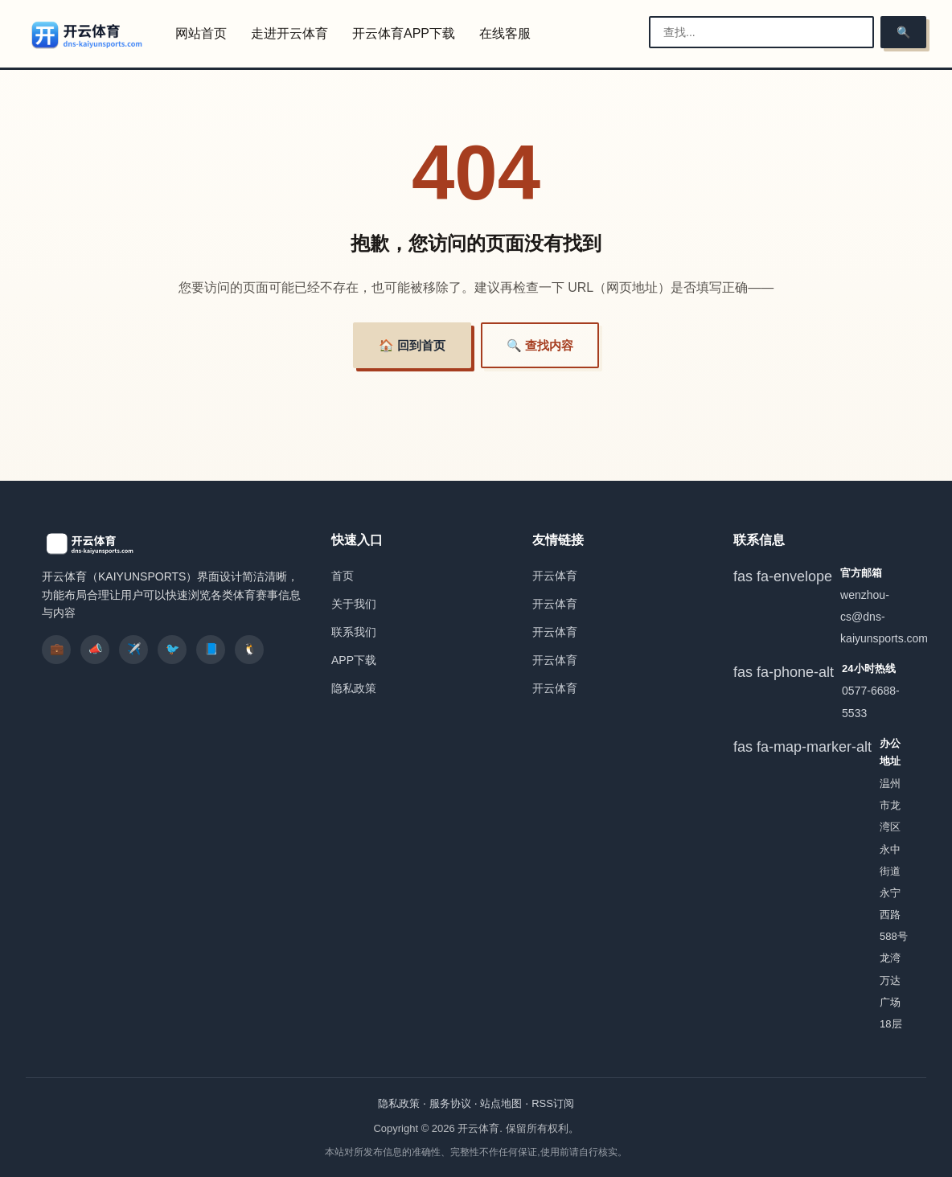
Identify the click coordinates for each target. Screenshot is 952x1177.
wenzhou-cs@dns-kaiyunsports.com (884, 616)
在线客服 (505, 33)
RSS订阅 (552, 1103)
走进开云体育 (289, 33)
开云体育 (554, 575)
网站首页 (201, 33)
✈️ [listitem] (134, 648)
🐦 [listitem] (172, 648)
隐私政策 (353, 688)
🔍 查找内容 (540, 345)
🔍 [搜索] (903, 32)
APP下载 (353, 660)
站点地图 (501, 1103)
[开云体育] (88, 34)
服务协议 (450, 1103)
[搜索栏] (761, 32)
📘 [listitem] (211, 648)
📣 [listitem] (95, 648)
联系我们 (353, 631)
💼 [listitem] (57, 648)
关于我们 (353, 603)
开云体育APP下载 (403, 33)
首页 (342, 575)
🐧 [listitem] (249, 648)
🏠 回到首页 (412, 345)
